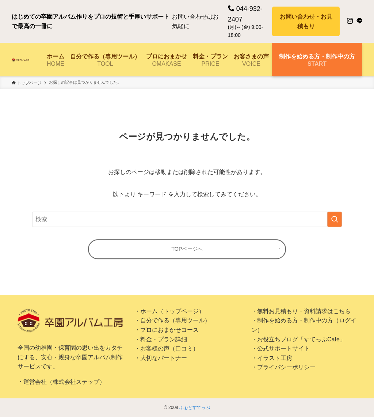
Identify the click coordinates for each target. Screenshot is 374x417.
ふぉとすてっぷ (194, 407)
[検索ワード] (187, 219)
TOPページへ (186, 249)
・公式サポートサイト (280, 348)
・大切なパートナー (160, 358)
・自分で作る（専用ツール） (172, 320)
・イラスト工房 (271, 358)
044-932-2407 (245, 14)
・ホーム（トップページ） (169, 311)
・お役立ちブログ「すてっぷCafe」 (298, 339)
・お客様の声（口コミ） (166, 348)
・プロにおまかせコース (166, 330)
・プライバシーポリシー (283, 367)
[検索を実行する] (334, 219)
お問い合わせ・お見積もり (306, 21)
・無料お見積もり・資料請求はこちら (301, 311)
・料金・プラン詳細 (160, 339)
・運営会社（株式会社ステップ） (61, 382)
